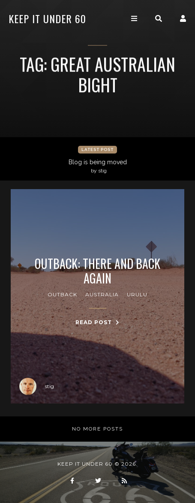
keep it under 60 (47, 18)
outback (62, 294)
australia (102, 294)
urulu (137, 294)
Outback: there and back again (97, 270)
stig (36, 386)
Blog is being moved (98, 166)
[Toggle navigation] (134, 18)
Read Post (97, 322)
